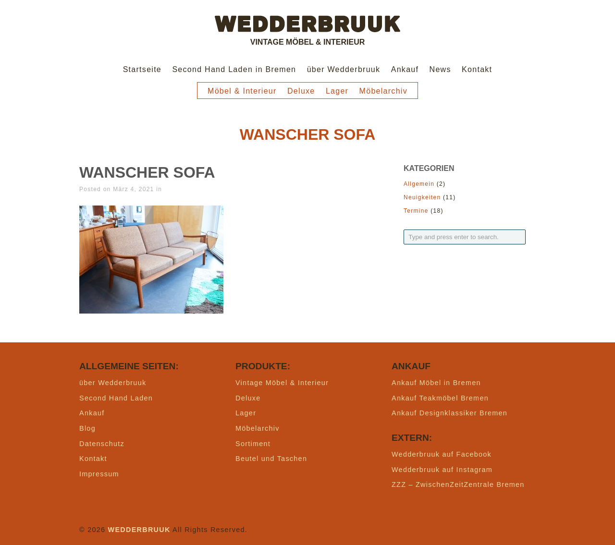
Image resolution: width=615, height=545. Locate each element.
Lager (337, 91)
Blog (87, 428)
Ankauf (405, 69)
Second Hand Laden (116, 398)
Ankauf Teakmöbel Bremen (440, 398)
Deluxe (301, 91)
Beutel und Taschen (271, 458)
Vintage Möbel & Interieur (282, 383)
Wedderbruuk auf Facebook (442, 454)
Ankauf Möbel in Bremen (436, 383)
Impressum (99, 474)
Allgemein (419, 184)
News (440, 69)
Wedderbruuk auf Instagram (442, 469)
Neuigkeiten (422, 197)
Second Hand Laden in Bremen (234, 69)
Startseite (142, 69)
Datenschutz (101, 444)
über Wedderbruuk (344, 69)
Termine (416, 210)
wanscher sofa (147, 172)
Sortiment (253, 444)
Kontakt (477, 69)
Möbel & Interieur (242, 91)
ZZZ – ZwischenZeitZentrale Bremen (458, 484)
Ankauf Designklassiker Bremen (449, 413)
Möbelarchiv (383, 91)
